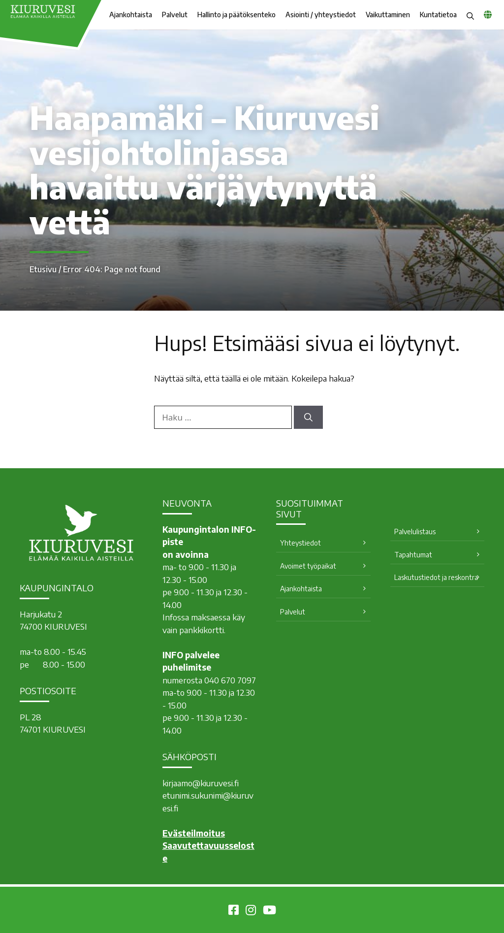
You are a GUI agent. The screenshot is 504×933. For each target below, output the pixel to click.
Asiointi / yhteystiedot (320, 14)
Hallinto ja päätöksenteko (236, 14)
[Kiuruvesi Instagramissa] (250, 911)
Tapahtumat (413, 554)
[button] (470, 15)
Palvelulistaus (415, 531)
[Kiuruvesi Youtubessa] (269, 911)
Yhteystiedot (300, 543)
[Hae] (308, 417)
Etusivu (43, 269)
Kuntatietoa (438, 14)
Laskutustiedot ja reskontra (436, 577)
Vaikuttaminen (388, 14)
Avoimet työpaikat (308, 566)
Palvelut (175, 14)
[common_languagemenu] (487, 14)
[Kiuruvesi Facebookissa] (233, 911)
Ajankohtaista (130, 14)
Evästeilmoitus (193, 833)
